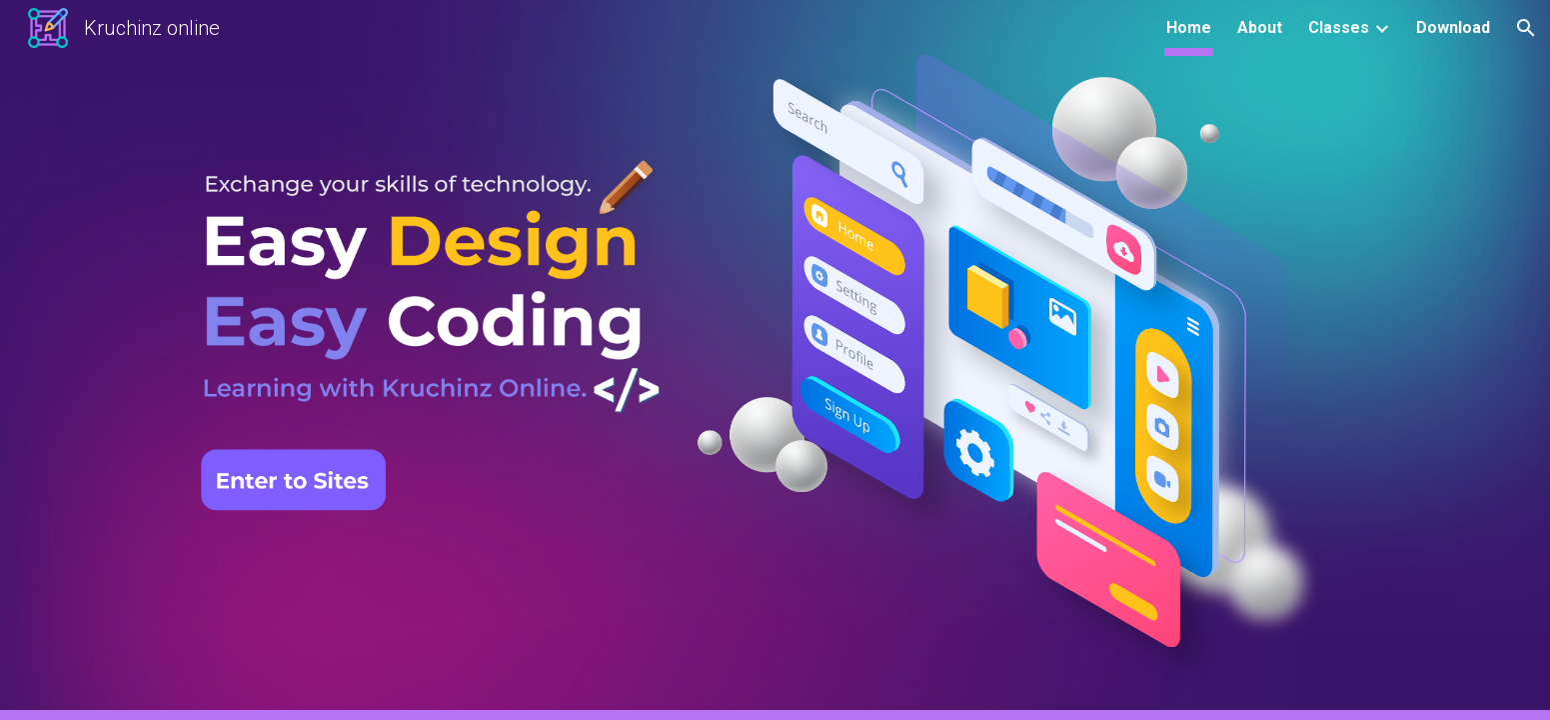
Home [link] (1188, 27)
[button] (1526, 28)
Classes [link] (1338, 27)
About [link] (1259, 27)
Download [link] (1453, 27)
